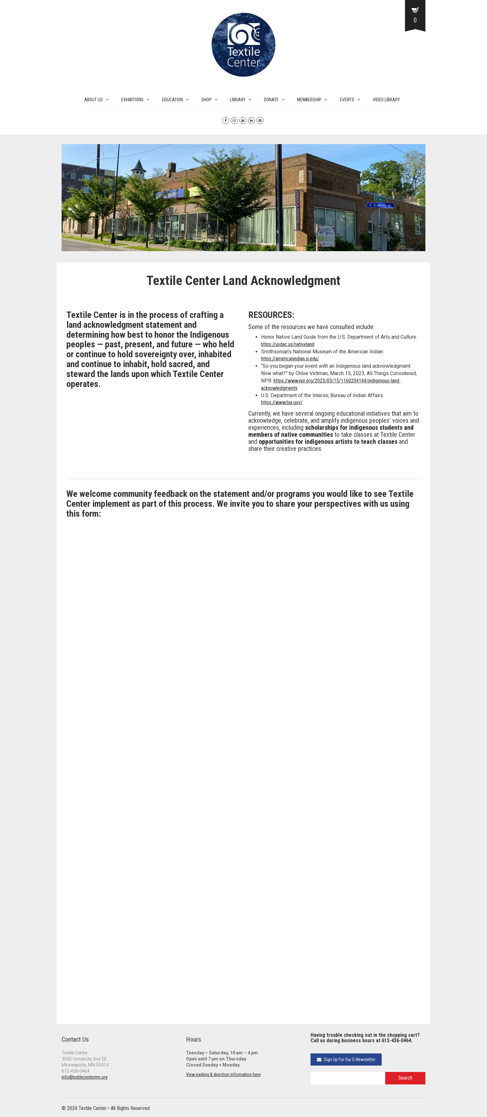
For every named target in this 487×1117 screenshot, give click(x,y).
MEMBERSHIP (309, 99)
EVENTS (347, 99)
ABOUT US (93, 99)
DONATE (271, 99)
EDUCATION (172, 99)
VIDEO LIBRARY (386, 99)
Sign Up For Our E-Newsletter (346, 1059)
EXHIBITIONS (132, 99)
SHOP (206, 99)
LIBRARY (237, 99)
